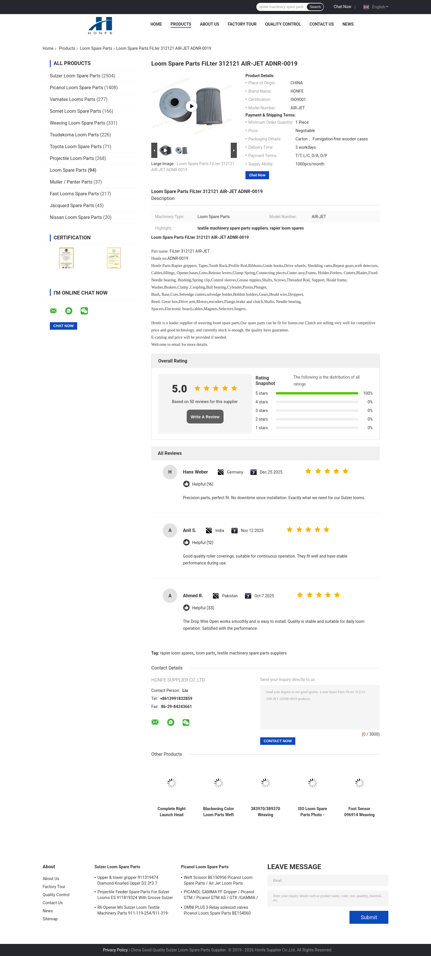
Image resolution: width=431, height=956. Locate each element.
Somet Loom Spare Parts (75, 111)
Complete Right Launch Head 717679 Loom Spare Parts (172, 811)
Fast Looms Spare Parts (74, 193)
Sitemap (50, 919)
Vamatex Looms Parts (72, 99)
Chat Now (342, 6)
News (348, 24)
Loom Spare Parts (96, 48)
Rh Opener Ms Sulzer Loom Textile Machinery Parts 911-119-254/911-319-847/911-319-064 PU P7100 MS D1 (133, 911)
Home (156, 24)
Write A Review (205, 417)
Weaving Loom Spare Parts (77, 123)
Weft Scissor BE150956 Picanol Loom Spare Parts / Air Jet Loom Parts (218, 880)
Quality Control (283, 24)
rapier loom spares (177, 653)
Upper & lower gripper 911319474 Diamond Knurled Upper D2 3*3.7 (127, 880)
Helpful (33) (203, 608)
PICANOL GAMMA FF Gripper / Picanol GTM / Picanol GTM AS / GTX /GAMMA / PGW (221, 896)
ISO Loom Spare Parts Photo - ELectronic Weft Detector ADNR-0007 (312, 811)
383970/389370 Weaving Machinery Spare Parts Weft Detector (265, 811)
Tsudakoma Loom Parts (74, 135)
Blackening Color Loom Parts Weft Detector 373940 (218, 811)
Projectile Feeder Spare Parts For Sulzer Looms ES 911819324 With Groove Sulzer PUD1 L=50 (135, 896)
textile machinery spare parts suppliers (252, 653)
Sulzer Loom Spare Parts (75, 76)
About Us (209, 24)
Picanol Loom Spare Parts (76, 87)
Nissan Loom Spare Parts (76, 217)
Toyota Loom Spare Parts (76, 146)
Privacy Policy (115, 950)
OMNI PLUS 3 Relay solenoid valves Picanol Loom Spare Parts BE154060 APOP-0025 (217, 911)
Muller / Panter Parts (71, 182)
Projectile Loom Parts (72, 158)
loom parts (205, 653)
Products (181, 24)
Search (315, 7)
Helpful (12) (202, 542)
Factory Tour (242, 24)
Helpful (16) (202, 484)
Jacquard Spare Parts (72, 205)
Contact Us (321, 24)
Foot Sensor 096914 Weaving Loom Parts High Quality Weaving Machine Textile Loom (359, 811)
